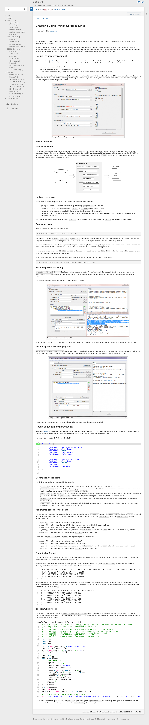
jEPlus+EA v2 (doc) (13, 37)
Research (10, 72)
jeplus (46, 9)
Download (12, 39)
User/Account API (15, 51)
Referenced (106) (17, 84)
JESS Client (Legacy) (16, 70)
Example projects (15, 30)
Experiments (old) (15, 96)
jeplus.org (53, 31)
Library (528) (13, 77)
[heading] (16, 104)
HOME (9, 16)
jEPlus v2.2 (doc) (12, 20)
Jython (53, 61)
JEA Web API (13, 54)
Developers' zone (13, 98)
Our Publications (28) (16, 74)
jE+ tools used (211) (18, 82)
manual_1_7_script (60, 9)
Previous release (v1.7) (17, 32)
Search (25, 9)
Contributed (13, 34)
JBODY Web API (14, 58)
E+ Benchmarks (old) (16, 94)
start (36, 9)
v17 (51, 9)
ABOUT (9, 18)
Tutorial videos (14, 27)
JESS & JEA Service (14, 49)
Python (46, 431)
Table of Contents (42, 18)
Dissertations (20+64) (19, 79)
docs (41, 9)
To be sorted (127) (18, 86)
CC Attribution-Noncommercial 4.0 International (113, 719)
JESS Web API (14, 56)
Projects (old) (13, 91)
